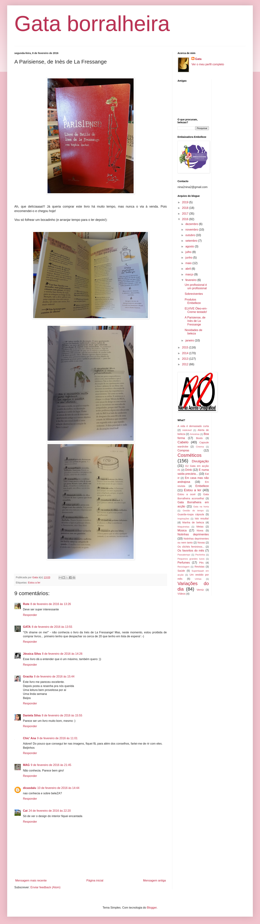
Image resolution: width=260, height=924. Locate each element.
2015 (185, 347)
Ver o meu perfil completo (208, 64)
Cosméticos (190, 455)
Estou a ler (34, 582)
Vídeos (182, 593)
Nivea (200, 530)
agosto (190, 246)
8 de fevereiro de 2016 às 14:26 (62, 653)
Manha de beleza (193, 522)
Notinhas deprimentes (193, 534)
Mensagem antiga (154, 880)
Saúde (181, 570)
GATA (27, 626)
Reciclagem (184, 566)
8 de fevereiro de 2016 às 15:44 (54, 676)
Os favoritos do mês (191, 550)
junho (189, 257)
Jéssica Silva (32, 653)
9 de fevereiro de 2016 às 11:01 (57, 738)
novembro (192, 229)
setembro (191, 240)
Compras (183, 450)
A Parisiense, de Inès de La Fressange (195, 321)
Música (182, 530)
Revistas (199, 566)
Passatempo (184, 554)
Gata (198, 58)
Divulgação (200, 461)
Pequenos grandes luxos (191, 558)
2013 (185, 358)
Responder (30, 614)
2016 (185, 219)
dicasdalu (29, 787)
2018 (185, 207)
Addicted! (187, 430)
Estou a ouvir (187, 494)
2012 (185, 364)
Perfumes (184, 562)
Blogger (152, 907)
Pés (201, 562)
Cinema (200, 446)
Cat (25, 810)
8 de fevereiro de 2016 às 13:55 (52, 626)
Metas (199, 526)
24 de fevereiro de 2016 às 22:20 (50, 810)
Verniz (200, 589)
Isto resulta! (202, 518)
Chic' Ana (29, 738)
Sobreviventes (194, 293)
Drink (188, 469)
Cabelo (183, 442)
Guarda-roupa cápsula (191, 514)
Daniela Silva (32, 715)
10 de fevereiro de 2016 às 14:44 (58, 787)
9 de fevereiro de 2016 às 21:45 (51, 764)
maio (188, 263)
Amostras (195, 434)
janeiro (190, 340)
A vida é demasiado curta (193, 426)
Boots (199, 438)
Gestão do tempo (193, 510)
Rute (26, 604)
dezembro (192, 224)
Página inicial (94, 880)
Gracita (28, 676)
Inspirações (183, 518)
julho (188, 252)
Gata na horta (201, 506)
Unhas (198, 579)
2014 (185, 353)
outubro (190, 235)
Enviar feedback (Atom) (45, 887)
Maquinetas (183, 526)
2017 (185, 213)
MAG (26, 764)
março (189, 274)
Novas (201, 542)
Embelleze (202, 485)
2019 (185, 202)
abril (188, 268)
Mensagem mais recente (31, 880)
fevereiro (191, 280)
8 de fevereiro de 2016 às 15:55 (62, 715)
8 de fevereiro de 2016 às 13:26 (50, 604)
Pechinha (200, 554)
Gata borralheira (92, 23)
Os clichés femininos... (191, 546)
